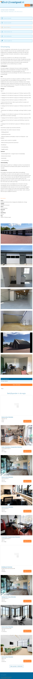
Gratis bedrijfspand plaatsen (6, 677)
